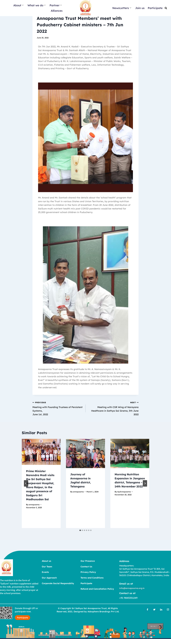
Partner (56, 5)
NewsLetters (121, 8)
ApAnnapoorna (124, 491)
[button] (166, 8)
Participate (155, 8)
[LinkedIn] (161, 609)
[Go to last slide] (26, 483)
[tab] (80, 530)
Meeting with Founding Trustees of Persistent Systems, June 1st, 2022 (57, 408)
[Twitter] (154, 609)
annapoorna (34, 504)
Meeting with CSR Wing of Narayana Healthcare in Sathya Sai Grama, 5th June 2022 (113, 408)
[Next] (145, 483)
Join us (140, 8)
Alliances (57, 10)
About (18, 5)
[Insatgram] (168, 609)
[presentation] (41, 452)
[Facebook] (147, 609)
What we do (37, 5)
